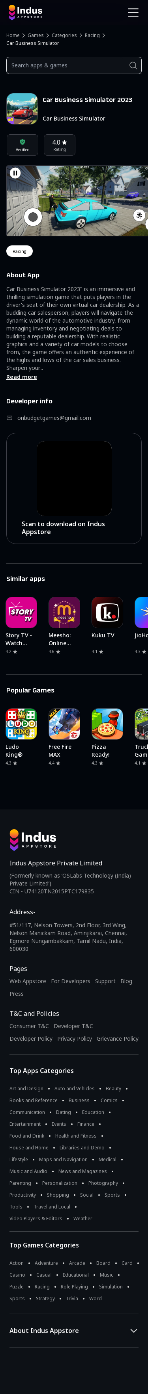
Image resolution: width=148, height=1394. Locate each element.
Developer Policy (30, 1038)
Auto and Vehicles (74, 1088)
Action (16, 1263)
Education (93, 1112)
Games (36, 35)
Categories (64, 35)
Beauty (113, 1088)
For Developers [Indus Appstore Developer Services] (70, 981)
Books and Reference (33, 1100)
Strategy (45, 1298)
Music (106, 1274)
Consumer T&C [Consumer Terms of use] (29, 1026)
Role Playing (74, 1286)
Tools (15, 1206)
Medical (107, 1159)
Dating (63, 1112)
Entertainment (25, 1124)
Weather (82, 1218)
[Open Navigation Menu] (133, 13)
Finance (85, 1124)
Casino (17, 1274)
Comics (109, 1100)
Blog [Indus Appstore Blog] (126, 981)
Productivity (22, 1195)
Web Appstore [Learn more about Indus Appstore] (27, 981)
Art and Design (26, 1088)
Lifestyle (18, 1159)
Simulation (111, 1286)
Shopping (58, 1195)
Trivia (72, 1298)
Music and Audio (28, 1171)
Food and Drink (26, 1135)
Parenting (20, 1183)
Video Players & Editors (35, 1218)
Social (87, 1195)
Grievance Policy (118, 1038)
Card (127, 1263)
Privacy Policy (74, 1038)
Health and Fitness (76, 1135)
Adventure (46, 1263)
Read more (21, 377)
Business (79, 1100)
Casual (44, 1274)
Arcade (77, 1263)
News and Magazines (82, 1171)
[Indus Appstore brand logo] (38, 12)
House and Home (29, 1147)
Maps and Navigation (63, 1159)
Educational (76, 1274)
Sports (112, 1195)
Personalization (59, 1183)
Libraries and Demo (82, 1147)
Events (59, 1124)
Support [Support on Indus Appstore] (105, 981)
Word (95, 1298)
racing (19, 251)
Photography (103, 1183)
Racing (92, 35)
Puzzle (16, 1286)
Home (13, 35)
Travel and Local (52, 1206)
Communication (27, 1112)
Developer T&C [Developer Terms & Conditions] (73, 1026)
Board (103, 1263)
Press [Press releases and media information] (16, 993)
